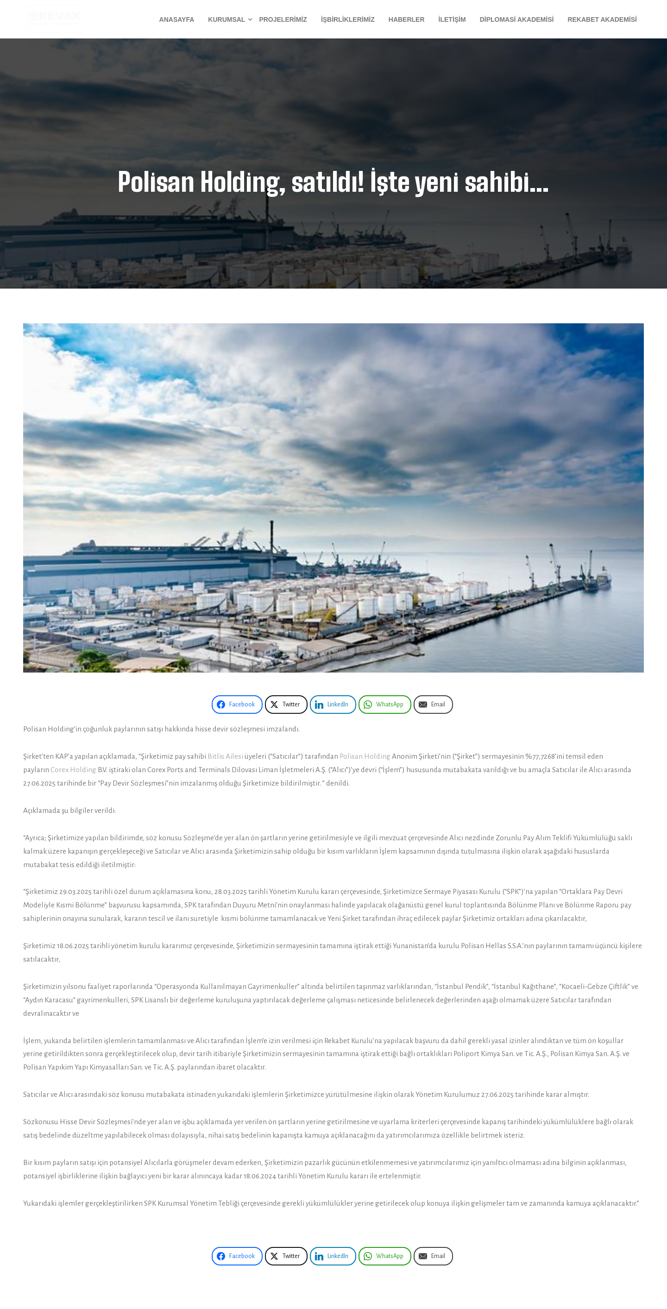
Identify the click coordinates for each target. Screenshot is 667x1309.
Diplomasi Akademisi (517, 19)
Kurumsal (226, 19)
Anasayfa (177, 19)
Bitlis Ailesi (225, 756)
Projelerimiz (283, 19)
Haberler (407, 19)
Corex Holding (73, 770)
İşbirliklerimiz (348, 19)
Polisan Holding (365, 756)
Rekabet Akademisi (602, 19)
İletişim (452, 19)
